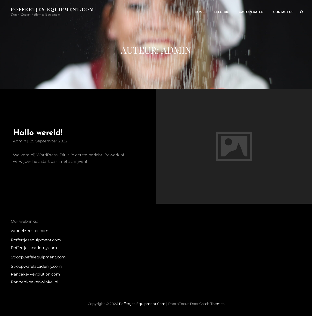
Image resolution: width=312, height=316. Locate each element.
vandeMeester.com (29, 230)
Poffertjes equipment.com (52, 9)
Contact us (283, 12)
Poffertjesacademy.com (34, 247)
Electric (221, 12)
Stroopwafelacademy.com (36, 266)
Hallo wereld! (37, 133)
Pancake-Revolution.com (35, 274)
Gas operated (251, 12)
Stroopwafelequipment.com (38, 257)
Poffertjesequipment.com (36, 240)
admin (19, 141)
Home (200, 12)
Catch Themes (211, 304)
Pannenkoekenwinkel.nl (34, 282)
